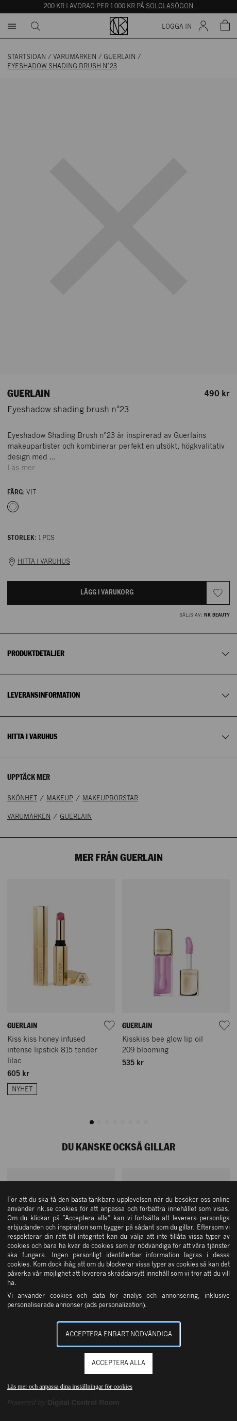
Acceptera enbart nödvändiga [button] (118, 1334)
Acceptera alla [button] (118, 1363)
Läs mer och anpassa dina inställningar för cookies (69, 1386)
